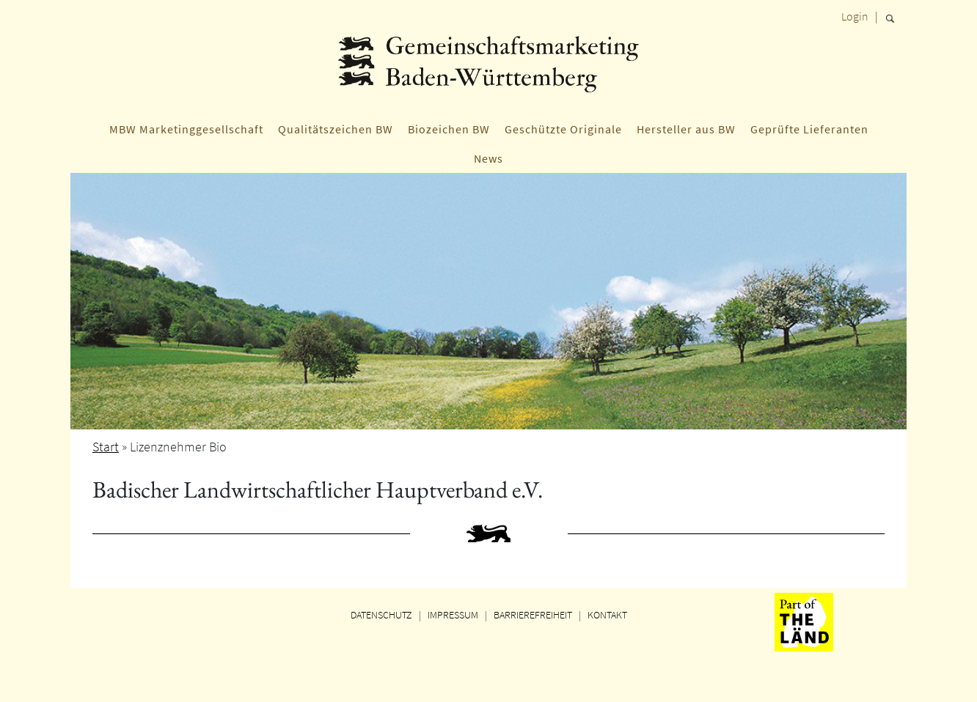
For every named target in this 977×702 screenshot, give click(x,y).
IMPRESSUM (453, 614)
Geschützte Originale (563, 129)
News (488, 158)
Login (854, 16)
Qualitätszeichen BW (335, 129)
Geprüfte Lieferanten (809, 129)
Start (105, 446)
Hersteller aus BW (686, 129)
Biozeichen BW (449, 129)
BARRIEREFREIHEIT (533, 614)
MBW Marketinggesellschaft (186, 129)
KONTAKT (607, 614)
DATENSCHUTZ (381, 614)
